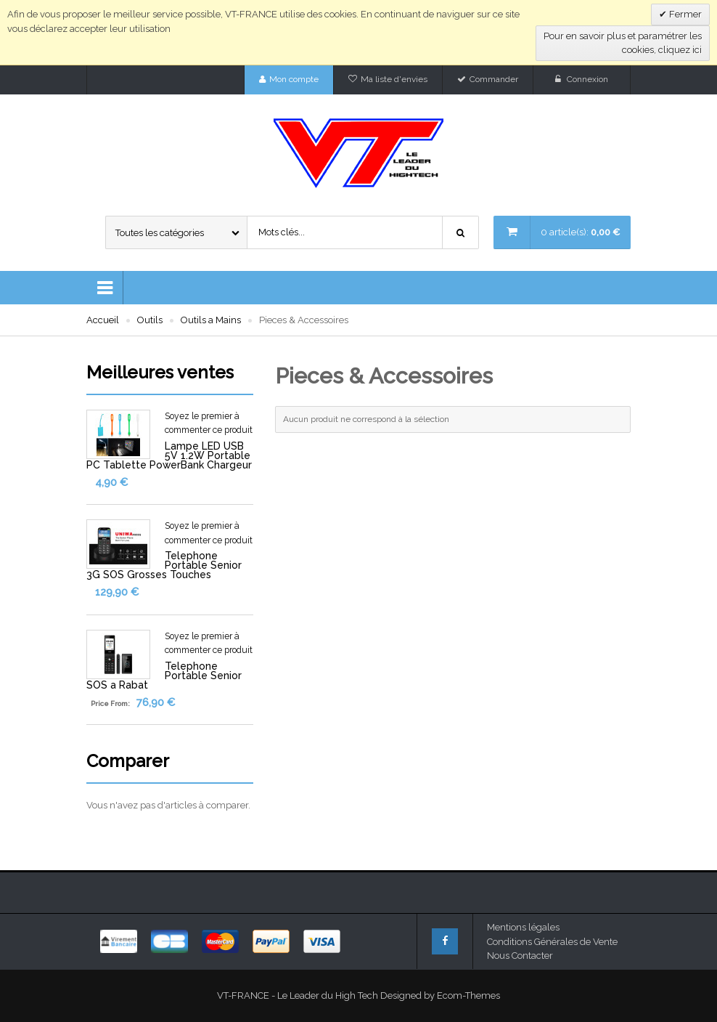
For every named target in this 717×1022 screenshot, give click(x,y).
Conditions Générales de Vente (552, 941)
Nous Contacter (520, 955)
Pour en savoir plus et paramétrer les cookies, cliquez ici (623, 43)
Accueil (102, 320)
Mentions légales (523, 927)
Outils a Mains (211, 320)
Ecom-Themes (468, 995)
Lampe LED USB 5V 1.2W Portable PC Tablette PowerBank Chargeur (169, 455)
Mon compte (294, 79)
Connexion (587, 79)
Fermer (684, 14)
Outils (150, 320)
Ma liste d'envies (394, 79)
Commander (494, 79)
